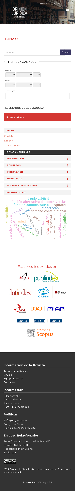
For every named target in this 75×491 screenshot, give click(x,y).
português (14, 145)
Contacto (9, 382)
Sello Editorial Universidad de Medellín (27, 441)
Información (15, 158)
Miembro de (14, 178)
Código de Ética (13, 424)
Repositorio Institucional (18, 449)
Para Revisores (12, 399)
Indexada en (15, 172)
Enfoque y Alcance (15, 420)
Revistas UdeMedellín (17, 445)
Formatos (14, 165)
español (9, 140)
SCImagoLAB (44, 482)
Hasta (8, 81)
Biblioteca (10, 452)
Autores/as (10, 91)
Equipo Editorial (13, 378)
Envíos (8, 375)
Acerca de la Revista (16, 371)
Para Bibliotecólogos (16, 407)
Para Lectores (12, 403)
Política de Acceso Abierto (20, 428)
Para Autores (12, 395)
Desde (8, 70)
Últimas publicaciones (22, 185)
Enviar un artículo (18, 152)
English (8, 136)
